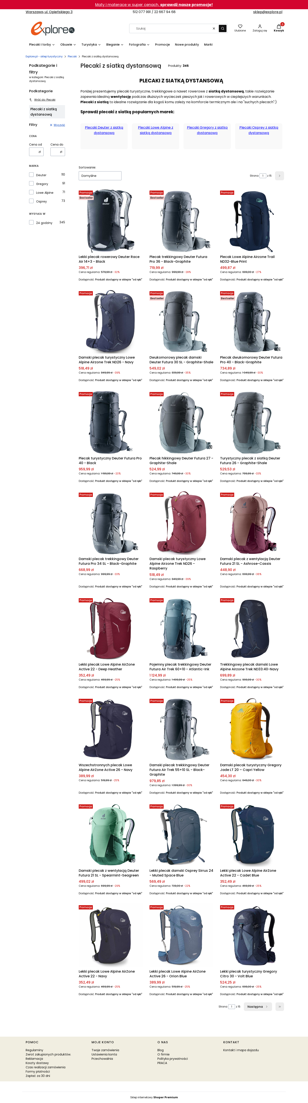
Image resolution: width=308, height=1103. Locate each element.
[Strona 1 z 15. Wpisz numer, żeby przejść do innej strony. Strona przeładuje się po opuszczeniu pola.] (262, 175)
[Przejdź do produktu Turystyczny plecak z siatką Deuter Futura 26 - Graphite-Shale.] (252, 422)
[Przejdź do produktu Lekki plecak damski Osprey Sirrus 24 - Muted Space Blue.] (181, 835)
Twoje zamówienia (105, 1050)
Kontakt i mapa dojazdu (241, 1050)
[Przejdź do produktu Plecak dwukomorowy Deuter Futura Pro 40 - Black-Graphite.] (252, 321)
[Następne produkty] (258, 1006)
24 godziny (44, 223)
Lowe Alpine (44, 193)
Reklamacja (34, 1059)
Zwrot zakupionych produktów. (48, 1054)
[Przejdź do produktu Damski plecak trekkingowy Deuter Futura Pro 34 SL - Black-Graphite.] (111, 523)
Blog (160, 1050)
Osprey (41, 201)
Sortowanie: (87, 167)
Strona (254, 175)
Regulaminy (34, 1050)
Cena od (35, 144)
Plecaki (72, 56)
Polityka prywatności (172, 1059)
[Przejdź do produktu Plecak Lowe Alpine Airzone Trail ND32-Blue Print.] (252, 221)
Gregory (42, 184)
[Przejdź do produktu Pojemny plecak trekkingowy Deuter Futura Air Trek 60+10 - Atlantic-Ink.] (181, 628)
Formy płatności (38, 1071)
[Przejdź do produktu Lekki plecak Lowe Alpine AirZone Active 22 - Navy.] (111, 935)
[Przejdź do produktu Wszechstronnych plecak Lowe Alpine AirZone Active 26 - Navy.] (111, 729)
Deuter (41, 175)
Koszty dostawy (37, 1063)
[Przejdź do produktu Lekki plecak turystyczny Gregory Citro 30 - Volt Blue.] (252, 935)
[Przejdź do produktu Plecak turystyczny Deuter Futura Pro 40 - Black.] (111, 422)
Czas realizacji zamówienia (45, 1067)
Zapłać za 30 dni (38, 1076)
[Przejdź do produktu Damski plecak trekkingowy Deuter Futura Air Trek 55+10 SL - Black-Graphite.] (181, 729)
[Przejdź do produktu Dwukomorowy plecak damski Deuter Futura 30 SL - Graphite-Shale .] (181, 321)
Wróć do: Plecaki (42, 99)
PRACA (162, 1063)
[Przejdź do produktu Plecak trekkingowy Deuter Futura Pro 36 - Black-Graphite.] (181, 221)
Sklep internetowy (154, 1097)
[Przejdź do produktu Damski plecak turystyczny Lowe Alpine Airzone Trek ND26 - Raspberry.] (181, 523)
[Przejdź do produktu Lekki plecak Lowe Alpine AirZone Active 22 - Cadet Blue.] (252, 835)
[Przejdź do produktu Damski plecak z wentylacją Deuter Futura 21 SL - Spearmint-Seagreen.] (111, 835)
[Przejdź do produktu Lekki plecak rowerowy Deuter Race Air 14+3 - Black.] (111, 221)
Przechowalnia (102, 1059)
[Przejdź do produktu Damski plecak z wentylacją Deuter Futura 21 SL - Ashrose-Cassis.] (252, 523)
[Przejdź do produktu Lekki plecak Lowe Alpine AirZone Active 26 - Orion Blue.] (181, 935)
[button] (223, 28)
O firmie (163, 1054)
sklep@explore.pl (267, 11)
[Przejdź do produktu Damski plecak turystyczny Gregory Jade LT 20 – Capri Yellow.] (252, 729)
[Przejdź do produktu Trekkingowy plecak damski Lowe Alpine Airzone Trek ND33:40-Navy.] (252, 628)
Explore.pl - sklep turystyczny (44, 56)
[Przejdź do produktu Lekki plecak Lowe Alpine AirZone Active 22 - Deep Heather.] (111, 628)
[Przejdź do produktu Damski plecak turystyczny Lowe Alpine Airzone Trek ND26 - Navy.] (111, 321)
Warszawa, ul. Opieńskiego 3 (49, 11)
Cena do (56, 144)
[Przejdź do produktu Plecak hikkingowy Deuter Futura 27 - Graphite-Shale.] (181, 422)
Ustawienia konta (104, 1054)
